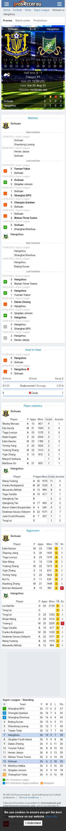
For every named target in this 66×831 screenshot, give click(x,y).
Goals (48, 419)
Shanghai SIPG (16, 708)
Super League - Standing (18, 699)
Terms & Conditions (29, 797)
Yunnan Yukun (16, 748)
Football (17, 10)
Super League (41, 10)
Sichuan (12, 761)
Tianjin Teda (15, 730)
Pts (61, 704)
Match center (22, 20)
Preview (7, 20)
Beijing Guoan (15, 721)
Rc (62, 544)
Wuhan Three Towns (19, 757)
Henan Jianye (15, 752)
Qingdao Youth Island (20, 739)
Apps (33, 419)
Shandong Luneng (18, 726)
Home (7, 10)
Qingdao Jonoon (17, 770)
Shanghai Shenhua (18, 717)
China (28, 10)
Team (23, 704)
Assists (59, 419)
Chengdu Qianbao (18, 713)
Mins (40, 419)
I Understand (33, 823)
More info (52, 816)
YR (56, 544)
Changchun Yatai (17, 774)
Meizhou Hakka (16, 765)
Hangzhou (14, 735)
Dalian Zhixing (16, 743)
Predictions (40, 20)
